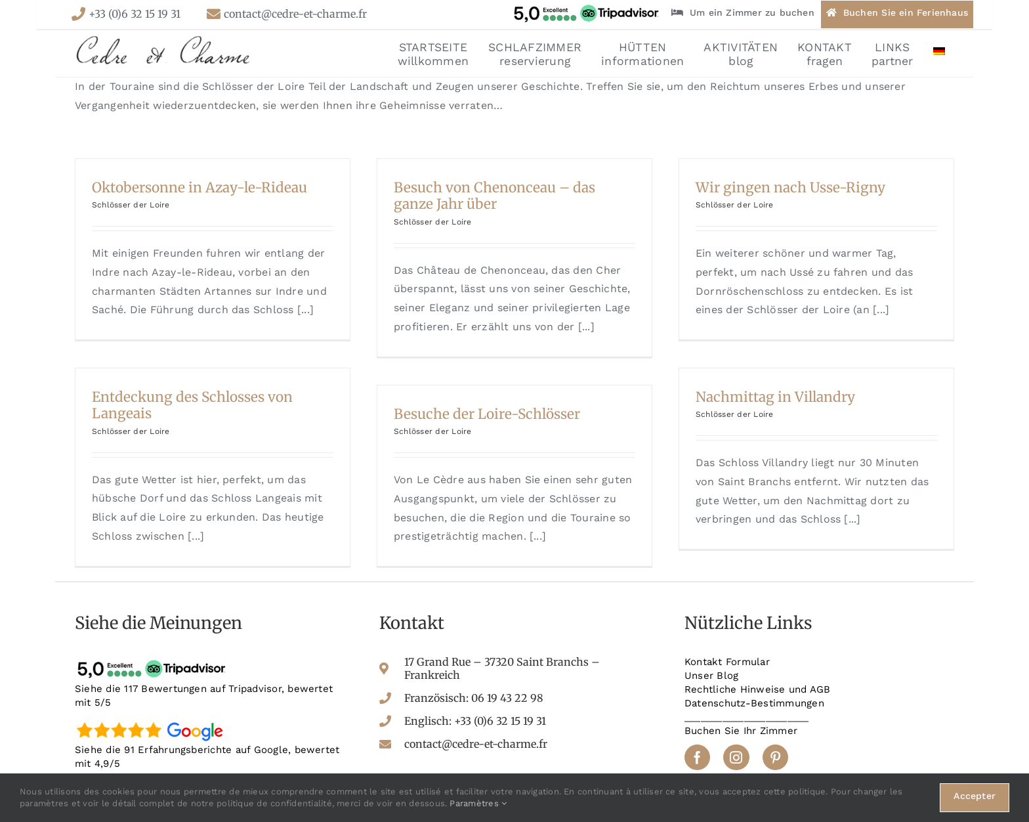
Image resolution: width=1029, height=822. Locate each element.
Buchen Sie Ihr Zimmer (740, 731)
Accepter (975, 795)
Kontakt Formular (727, 662)
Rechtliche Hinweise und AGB (757, 689)
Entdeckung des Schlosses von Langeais (192, 406)
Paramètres (478, 803)
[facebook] (697, 757)
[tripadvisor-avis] (153, 660)
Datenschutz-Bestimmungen (754, 703)
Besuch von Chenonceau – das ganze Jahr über (494, 196)
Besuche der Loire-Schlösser (487, 414)
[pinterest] (775, 757)
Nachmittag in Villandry (775, 397)
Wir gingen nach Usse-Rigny (790, 187)
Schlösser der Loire (131, 204)
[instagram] (736, 757)
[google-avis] (153, 721)
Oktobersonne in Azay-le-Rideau (199, 187)
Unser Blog (711, 675)
